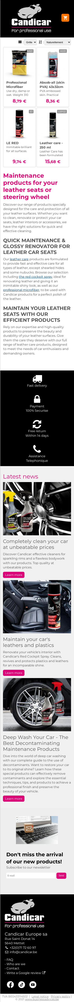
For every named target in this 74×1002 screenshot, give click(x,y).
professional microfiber (21, 290)
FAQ (10, 960)
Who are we (16, 964)
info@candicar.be (23, 952)
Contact (13, 968)
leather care (19, 259)
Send (61, 875)
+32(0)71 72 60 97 (23, 948)
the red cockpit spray (35, 277)
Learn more (13, 575)
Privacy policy (60, 996)
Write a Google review (24, 973)
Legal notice (40, 996)
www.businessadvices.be (42, 999)
